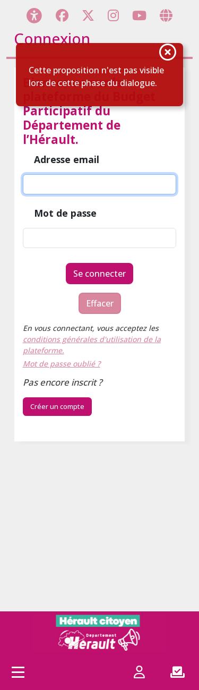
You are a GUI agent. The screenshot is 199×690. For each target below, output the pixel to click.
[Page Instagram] (113, 15)
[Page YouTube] (139, 15)
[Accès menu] (18, 672)
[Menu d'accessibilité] (34, 15)
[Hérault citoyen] (99, 633)
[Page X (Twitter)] (88, 15)
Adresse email (66, 160)
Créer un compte (57, 406)
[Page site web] (166, 15)
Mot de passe (65, 213)
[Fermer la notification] (167, 53)
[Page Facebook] (62, 15)
